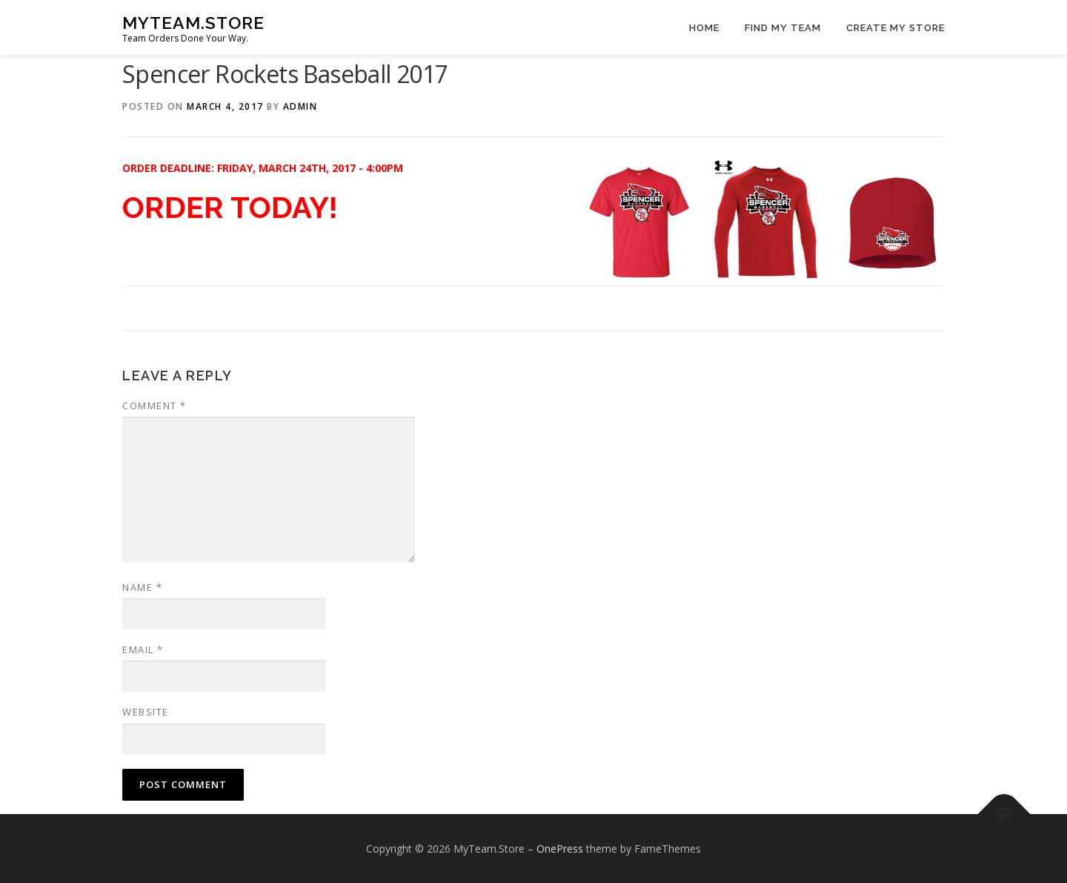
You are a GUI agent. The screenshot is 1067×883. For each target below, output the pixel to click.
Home (704, 27)
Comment (154, 405)
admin (300, 106)
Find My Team (783, 27)
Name (142, 587)
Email (143, 649)
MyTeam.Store (193, 23)
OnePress (559, 848)
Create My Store (895, 27)
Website (145, 711)
